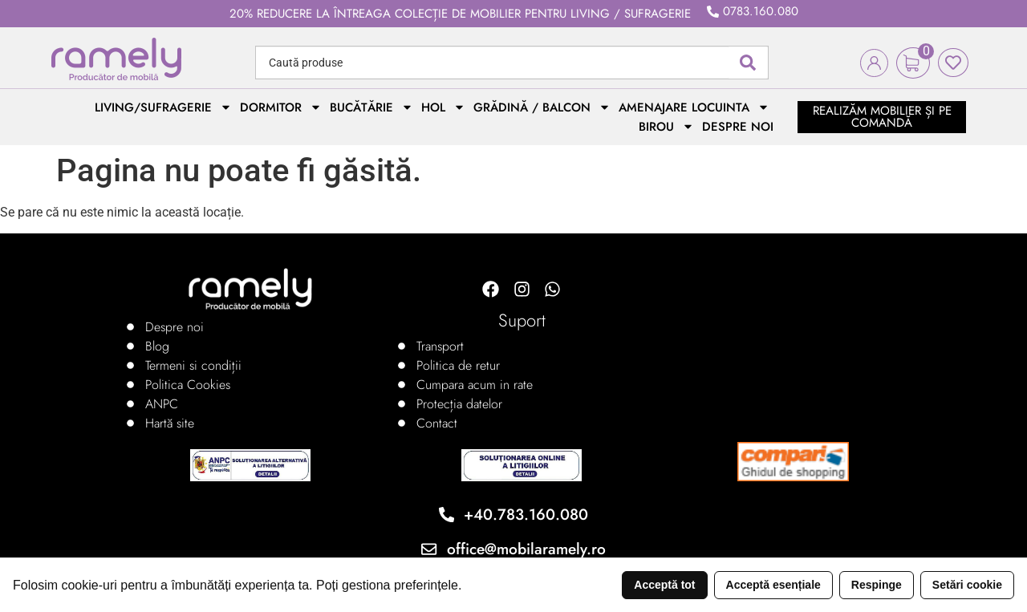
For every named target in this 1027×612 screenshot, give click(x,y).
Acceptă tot (664, 584)
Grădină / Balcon (542, 107)
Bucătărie (371, 107)
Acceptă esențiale (773, 584)
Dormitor (281, 107)
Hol (443, 107)
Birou (666, 126)
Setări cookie (967, 584)
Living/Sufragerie (163, 107)
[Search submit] (748, 63)
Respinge (876, 584)
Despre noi (737, 127)
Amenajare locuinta (694, 107)
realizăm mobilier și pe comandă (882, 117)
